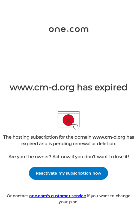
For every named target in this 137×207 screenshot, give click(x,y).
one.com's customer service (57, 195)
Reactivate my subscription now (69, 173)
